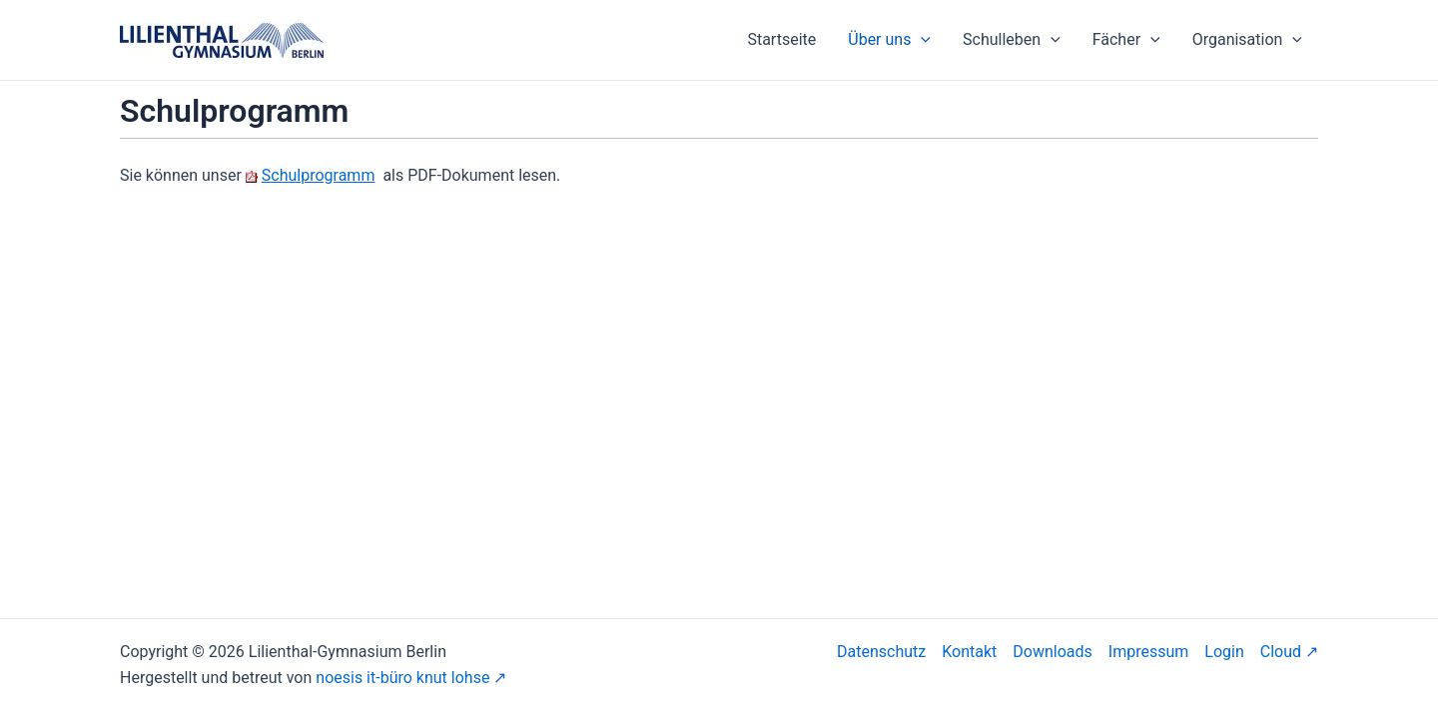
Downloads (1052, 651)
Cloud (1280, 651)
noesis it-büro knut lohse (402, 677)
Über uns (889, 40)
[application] (921, 40)
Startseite (781, 39)
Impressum (1148, 651)
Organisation (1247, 40)
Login (1223, 651)
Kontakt (969, 651)
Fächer (1126, 40)
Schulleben (1012, 40)
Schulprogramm (318, 175)
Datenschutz (881, 651)
